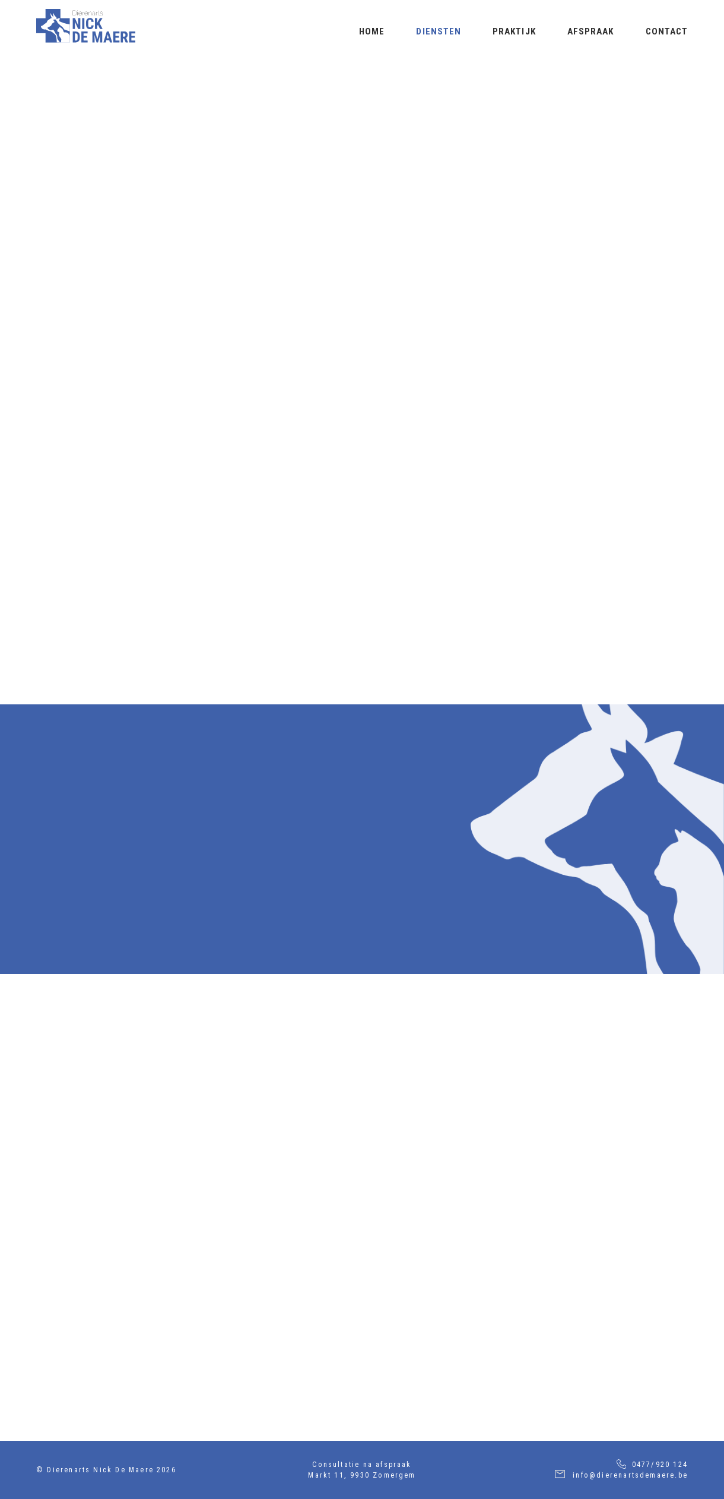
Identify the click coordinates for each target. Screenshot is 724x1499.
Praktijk (514, 31)
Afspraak (590, 31)
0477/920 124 (660, 1464)
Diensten (438, 31)
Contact (667, 31)
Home (372, 31)
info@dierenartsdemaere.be (630, 1475)
